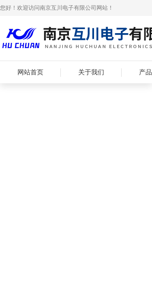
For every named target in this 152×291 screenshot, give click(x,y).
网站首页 (30, 72)
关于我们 (91, 72)
